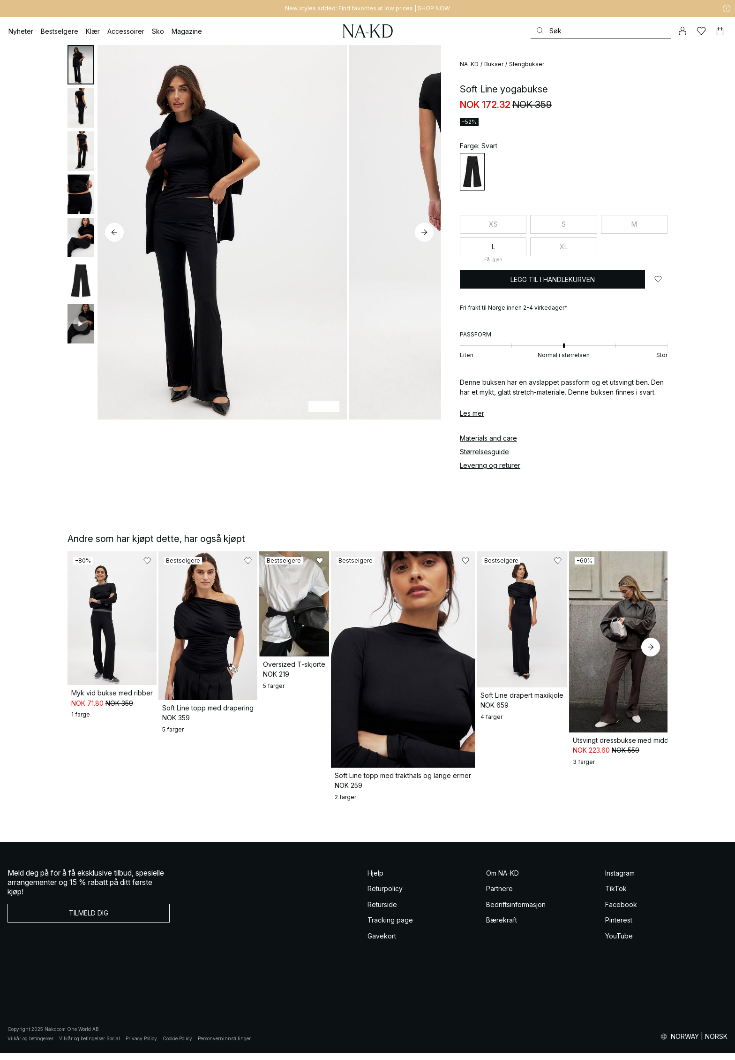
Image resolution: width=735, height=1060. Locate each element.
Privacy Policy (141, 1045)
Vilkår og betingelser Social (89, 1045)
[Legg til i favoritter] (658, 279)
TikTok (616, 896)
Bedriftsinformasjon (516, 911)
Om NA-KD (502, 880)
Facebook (621, 911)
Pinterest (618, 927)
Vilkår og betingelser (30, 1045)
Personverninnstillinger (224, 1045)
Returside (382, 911)
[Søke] (600, 30)
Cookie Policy (177, 1045)
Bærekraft (501, 927)
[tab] (81, 64)
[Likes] (701, 31)
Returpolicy (385, 896)
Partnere (499, 896)
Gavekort (382, 943)
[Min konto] (682, 31)
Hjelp (375, 880)
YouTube (619, 943)
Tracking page (390, 927)
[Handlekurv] (720, 31)
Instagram (620, 880)
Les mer (472, 413)
